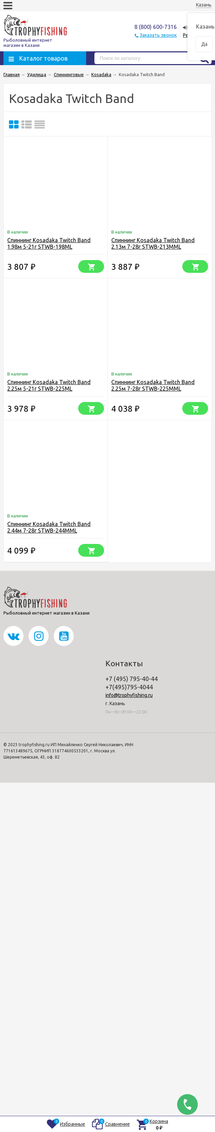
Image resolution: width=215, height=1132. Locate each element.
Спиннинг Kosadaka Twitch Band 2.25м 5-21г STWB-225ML (49, 385)
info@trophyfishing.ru (129, 695)
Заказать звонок (158, 35)
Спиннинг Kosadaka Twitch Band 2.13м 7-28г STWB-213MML (153, 243)
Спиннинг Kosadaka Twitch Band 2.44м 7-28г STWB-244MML (49, 527)
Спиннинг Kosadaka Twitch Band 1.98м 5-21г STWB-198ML (49, 243)
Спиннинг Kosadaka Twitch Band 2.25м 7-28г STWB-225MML (153, 385)
